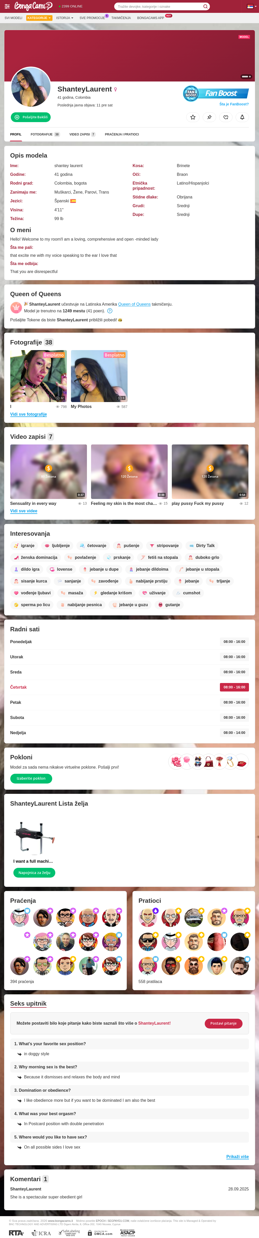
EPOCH (100, 1220)
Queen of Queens (134, 304)
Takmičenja (121, 18)
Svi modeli (13, 18)
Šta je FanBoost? (234, 104)
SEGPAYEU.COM (118, 1220)
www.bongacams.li (60, 1220)
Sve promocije (94, 17)
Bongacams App (152, 17)
